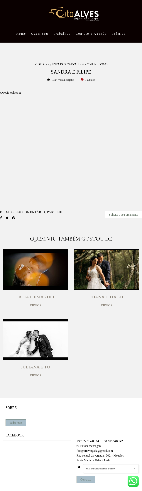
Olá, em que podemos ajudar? (100, 468)
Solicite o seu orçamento (123, 214)
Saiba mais (15, 422)
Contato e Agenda (91, 33)
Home (21, 33)
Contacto (85, 479)
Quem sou (39, 33)
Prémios (119, 33)
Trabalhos (61, 33)
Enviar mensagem (91, 446)
